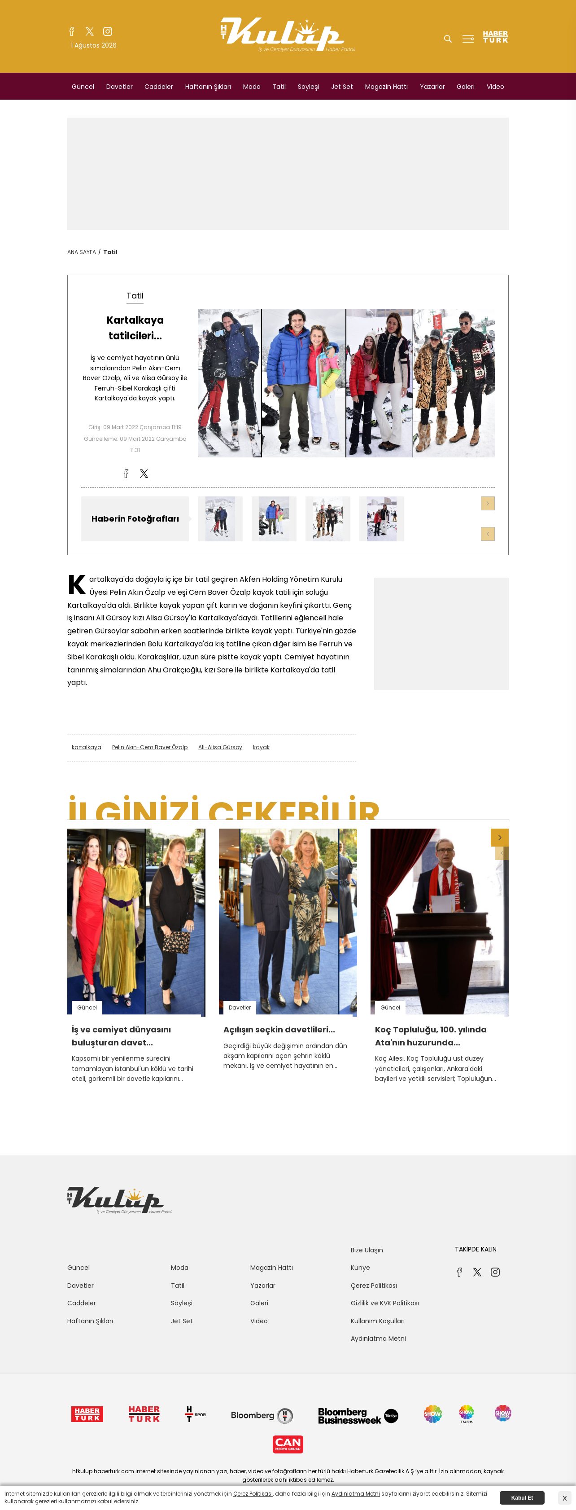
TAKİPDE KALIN (476, 1249)
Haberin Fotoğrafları (135, 518)
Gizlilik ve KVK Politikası (385, 1303)
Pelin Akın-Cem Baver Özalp (150, 747)
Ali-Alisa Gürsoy (220, 747)
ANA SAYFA (81, 252)
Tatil (279, 86)
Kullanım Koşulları (378, 1321)
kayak (261, 747)
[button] (488, 503)
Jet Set (342, 86)
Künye (360, 1267)
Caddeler (158, 86)
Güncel (83, 86)
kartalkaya (86, 747)
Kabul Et (522, 1498)
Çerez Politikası (374, 1285)
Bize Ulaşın (367, 1250)
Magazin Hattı (386, 86)
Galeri (466, 86)
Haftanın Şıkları (208, 86)
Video (495, 86)
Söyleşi (308, 86)
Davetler (119, 86)
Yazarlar (432, 86)
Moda (252, 86)
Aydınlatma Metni (378, 1338)
